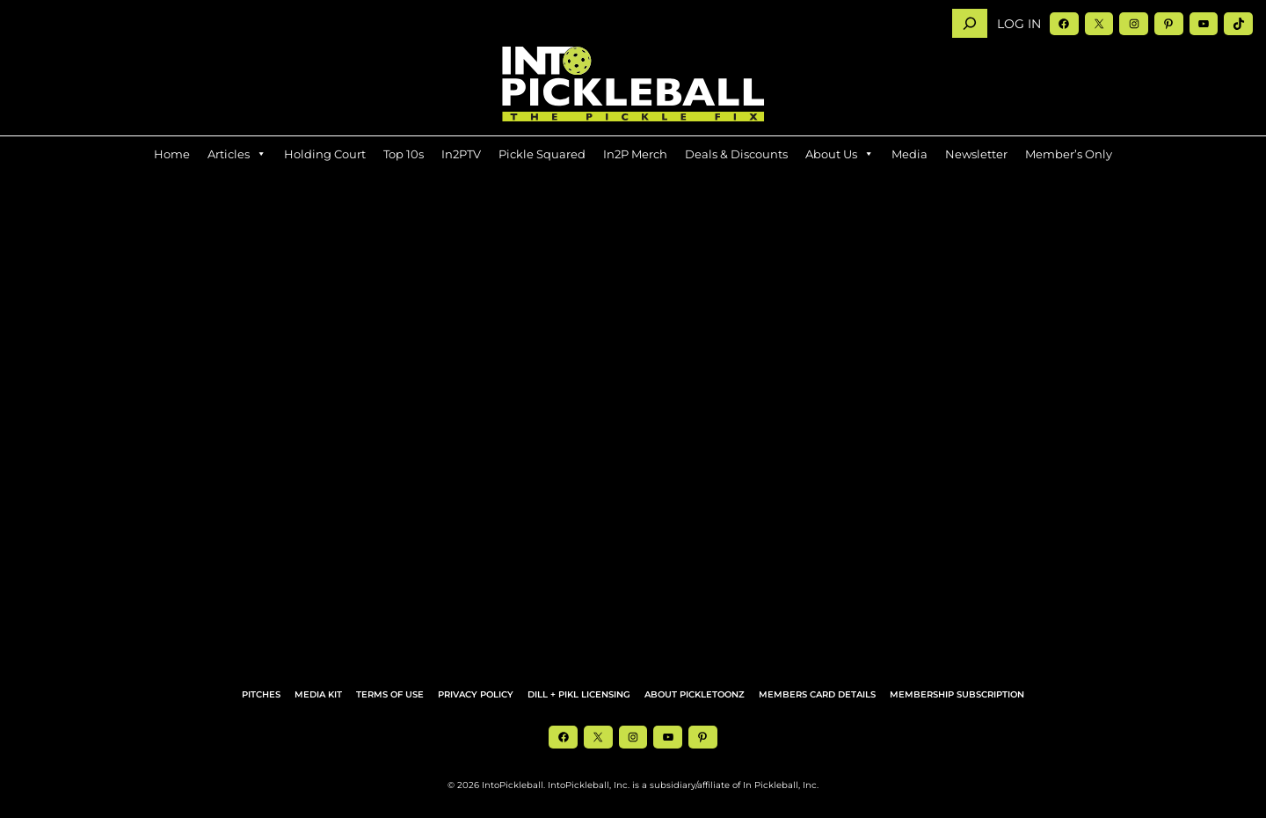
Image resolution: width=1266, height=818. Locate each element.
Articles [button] (236, 154)
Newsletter (976, 154)
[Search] (969, 23)
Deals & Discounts (736, 154)
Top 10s (403, 154)
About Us (839, 154)
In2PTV (461, 154)
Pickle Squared (542, 154)
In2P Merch (635, 154)
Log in (1019, 24)
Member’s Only (1068, 154)
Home (172, 154)
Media (909, 154)
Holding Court (325, 154)
